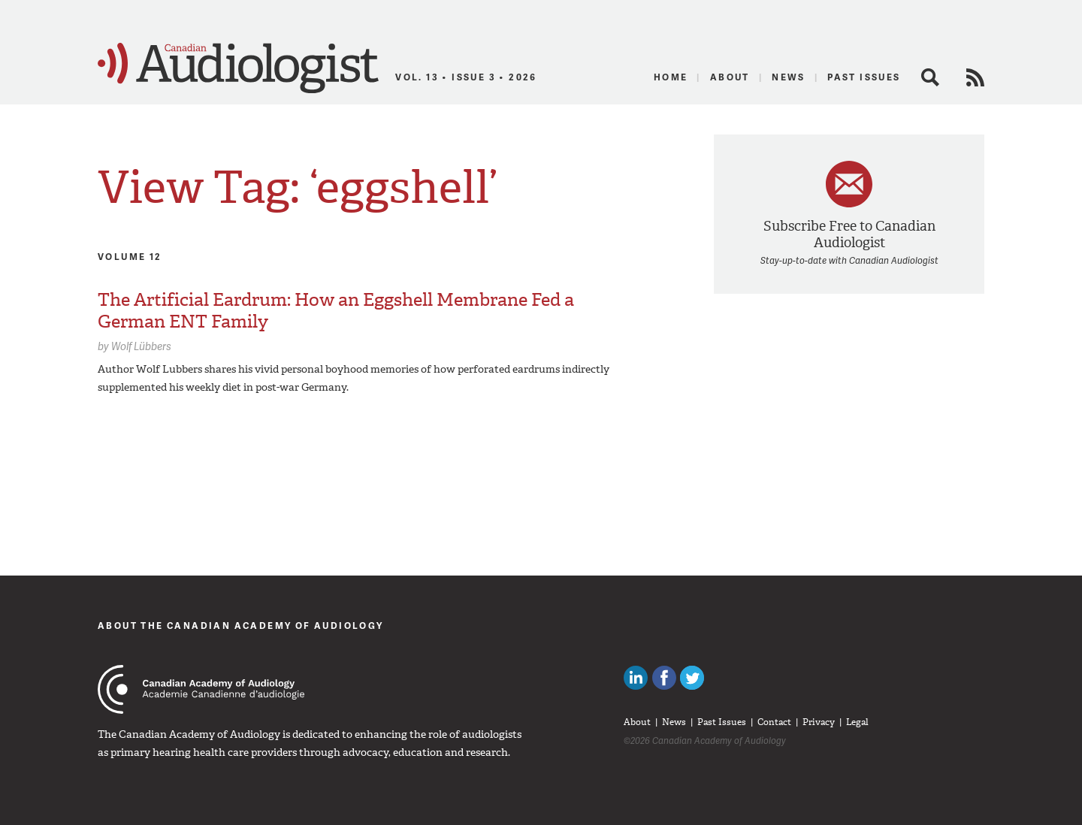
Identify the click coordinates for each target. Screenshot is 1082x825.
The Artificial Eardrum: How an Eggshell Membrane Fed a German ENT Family (336, 311)
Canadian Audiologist (238, 68)
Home (671, 77)
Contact (774, 722)
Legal (857, 722)
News (788, 77)
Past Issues (863, 77)
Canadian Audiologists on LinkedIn (636, 678)
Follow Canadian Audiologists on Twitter (692, 678)
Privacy (818, 722)
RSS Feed (975, 77)
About (730, 77)
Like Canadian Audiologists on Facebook (664, 678)
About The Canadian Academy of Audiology (241, 625)
